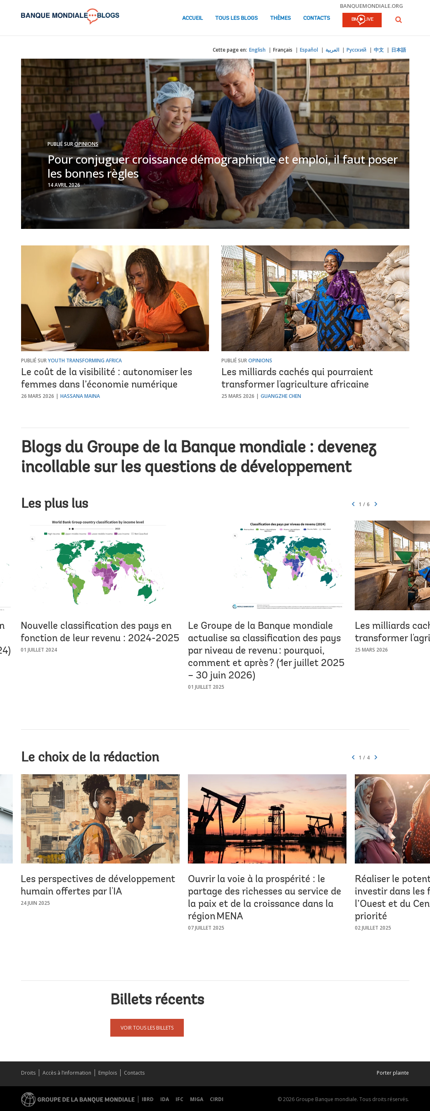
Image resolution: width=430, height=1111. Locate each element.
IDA (164, 1099)
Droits (28, 1072)
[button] (398, 19)
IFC (179, 1099)
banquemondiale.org (371, 5)
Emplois (107, 1072)
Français (282, 49)
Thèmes (280, 18)
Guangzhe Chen (281, 396)
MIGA (196, 1099)
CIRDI (216, 1099)
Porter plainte (393, 1072)
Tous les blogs (236, 18)
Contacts (316, 18)
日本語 (398, 49)
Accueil (192, 18)
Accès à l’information (67, 1072)
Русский (356, 49)
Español (309, 49)
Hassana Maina (80, 396)
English (257, 49)
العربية (332, 49)
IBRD (148, 1099)
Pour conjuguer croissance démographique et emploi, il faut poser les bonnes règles (223, 166)
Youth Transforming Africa (85, 360)
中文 (379, 49)
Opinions (86, 143)
